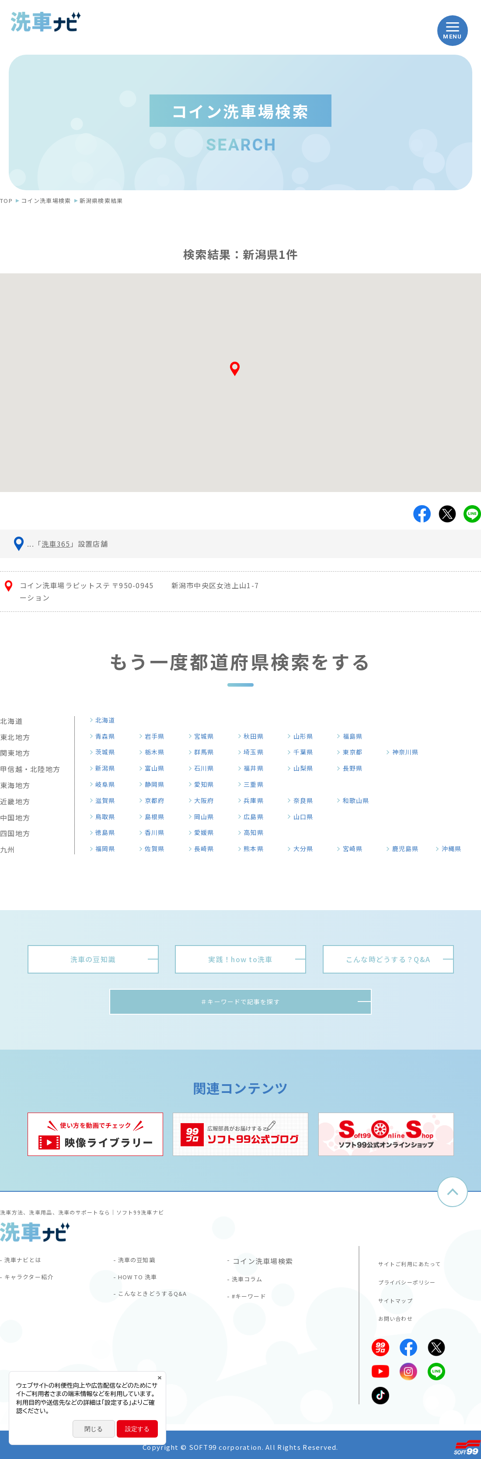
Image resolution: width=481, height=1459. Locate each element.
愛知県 (207, 784)
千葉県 (306, 752)
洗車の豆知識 (141, 1263)
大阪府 (207, 800)
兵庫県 (256, 800)
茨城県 (108, 752)
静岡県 (157, 784)
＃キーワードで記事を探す (240, 1003)
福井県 (256, 768)
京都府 (157, 800)
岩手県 (157, 736)
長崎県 (207, 848)
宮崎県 (356, 848)
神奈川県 (409, 752)
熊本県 (256, 848)
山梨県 (306, 768)
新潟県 (108, 768)
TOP (6, 200)
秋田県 (256, 736)
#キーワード (254, 1302)
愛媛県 (207, 832)
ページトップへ (452, 1194)
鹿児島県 (409, 848)
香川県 (157, 832)
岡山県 (207, 816)
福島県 (356, 736)
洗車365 (56, 543)
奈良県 (306, 800)
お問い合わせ (392, 1313)
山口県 (306, 816)
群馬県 (207, 752)
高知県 (256, 832)
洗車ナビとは (28, 1263)
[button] (240, 372)
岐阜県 (108, 784)
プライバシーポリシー (405, 1279)
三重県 (256, 784)
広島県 (256, 816)
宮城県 (207, 736)
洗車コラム (251, 1282)
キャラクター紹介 (35, 1282)
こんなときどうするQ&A (160, 1302)
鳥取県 (108, 816)
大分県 (306, 848)
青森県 (108, 736)
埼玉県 (256, 752)
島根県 (157, 816)
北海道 (108, 720)
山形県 (306, 736)
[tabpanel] (95, 1137)
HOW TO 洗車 (143, 1282)
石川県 (207, 768)
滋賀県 (108, 800)
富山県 (157, 768)
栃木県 (157, 752)
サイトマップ (392, 1296)
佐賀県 (157, 848)
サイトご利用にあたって (408, 1262)
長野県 (356, 768)
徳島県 (108, 832)
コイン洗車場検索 (46, 200)
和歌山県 (360, 800)
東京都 (356, 752)
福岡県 (108, 848)
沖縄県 (454, 848)
